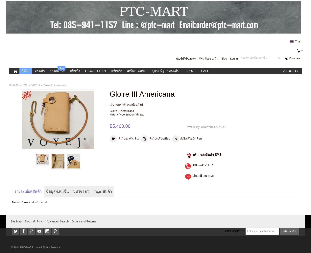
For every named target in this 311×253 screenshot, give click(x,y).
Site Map (16, 221)
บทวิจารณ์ (81, 191)
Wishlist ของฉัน (208, 58)
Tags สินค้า (103, 191)
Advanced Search (58, 221)
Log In (234, 58)
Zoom (58, 120)
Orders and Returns (84, 221)
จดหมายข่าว (235, 231)
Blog (224, 58)
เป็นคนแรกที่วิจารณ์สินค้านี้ (126, 104)
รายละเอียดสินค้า (28, 191)
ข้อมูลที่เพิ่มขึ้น (57, 191)
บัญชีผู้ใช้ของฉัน (186, 58)
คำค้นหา (38, 221)
